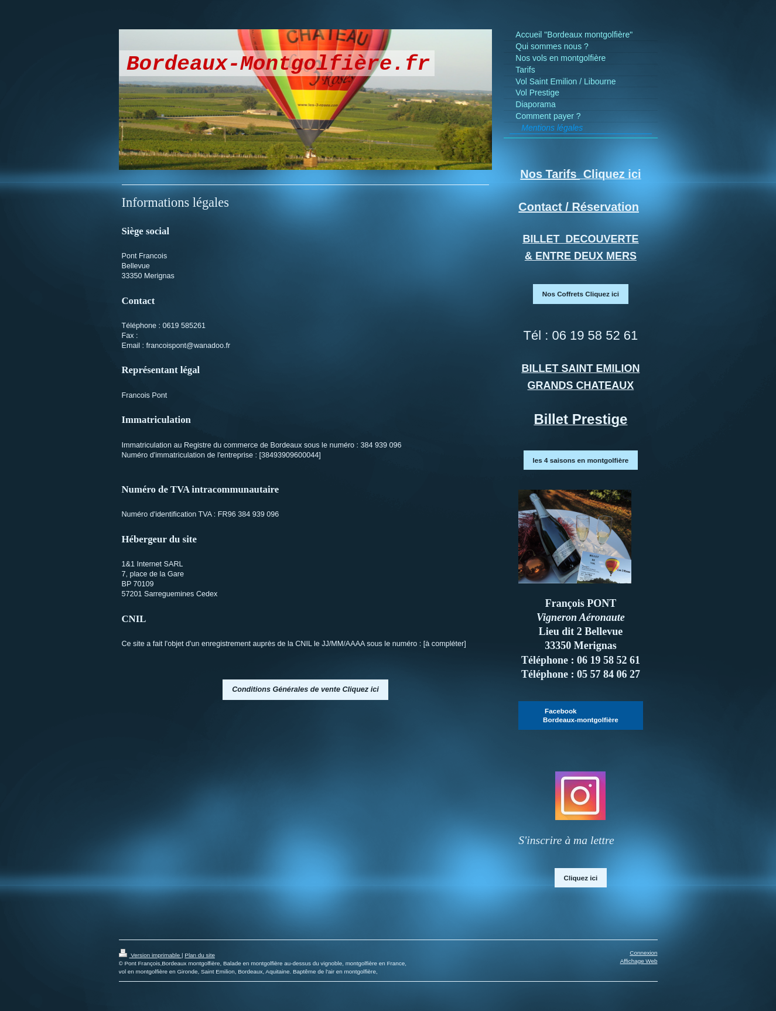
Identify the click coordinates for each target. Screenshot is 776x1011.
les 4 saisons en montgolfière (581, 460)
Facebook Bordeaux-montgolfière (580, 715)
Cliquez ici (581, 878)
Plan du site (199, 955)
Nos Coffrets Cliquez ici (580, 294)
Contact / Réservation (578, 206)
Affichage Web (639, 961)
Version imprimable (150, 955)
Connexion (643, 952)
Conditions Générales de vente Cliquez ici (305, 689)
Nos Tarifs (550, 174)
